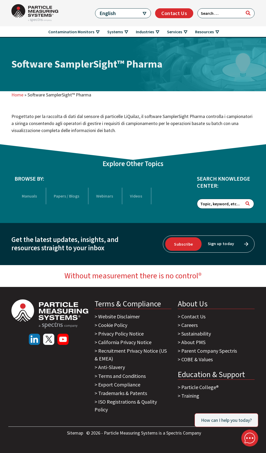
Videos (136, 196)
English (107, 13)
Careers (189, 325)
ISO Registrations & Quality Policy (126, 405)
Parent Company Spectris (209, 350)
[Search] (248, 13)
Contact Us (174, 13)
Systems (115, 31)
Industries (145, 31)
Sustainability (196, 333)
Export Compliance (119, 384)
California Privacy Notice (124, 342)
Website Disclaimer (119, 316)
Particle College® (200, 387)
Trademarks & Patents (122, 393)
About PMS (193, 342)
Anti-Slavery (111, 367)
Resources (204, 31)
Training (190, 395)
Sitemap (75, 433)
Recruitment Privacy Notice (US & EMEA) (131, 354)
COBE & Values (197, 359)
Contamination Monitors (71, 31)
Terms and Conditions (122, 376)
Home (17, 95)
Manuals (29, 196)
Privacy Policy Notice (121, 333)
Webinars (104, 196)
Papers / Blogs (66, 196)
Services (174, 31)
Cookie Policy (112, 325)
